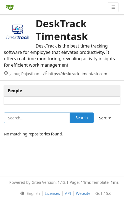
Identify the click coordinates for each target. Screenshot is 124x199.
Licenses (52, 193)
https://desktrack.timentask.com (77, 73)
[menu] (29, 193)
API (68, 193)
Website (83, 193)
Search (82, 117)
